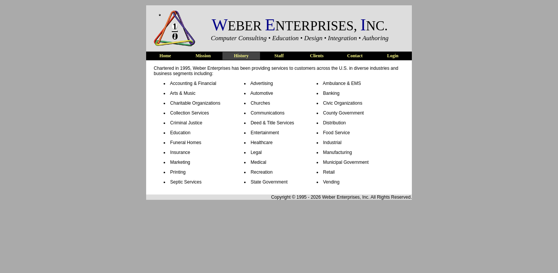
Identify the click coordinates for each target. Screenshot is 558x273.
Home (165, 55)
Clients (317, 55)
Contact (355, 55)
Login (393, 55)
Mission (203, 55)
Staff (279, 55)
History (241, 55)
